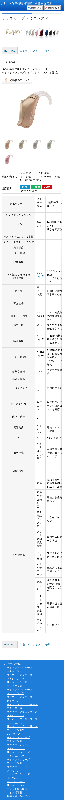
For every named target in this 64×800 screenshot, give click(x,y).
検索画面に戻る (35, 7)
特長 (47, 50)
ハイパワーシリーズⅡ (19, 774)
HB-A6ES (13, 778)
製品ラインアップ (30, 50)
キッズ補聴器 (14, 792)
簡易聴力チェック (17, 80)
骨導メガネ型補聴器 (18, 796)
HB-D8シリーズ (16, 781)
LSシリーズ (13, 733)
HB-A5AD (10, 50)
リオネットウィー (17, 785)
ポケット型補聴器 (17, 789)
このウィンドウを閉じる (52, 7)
